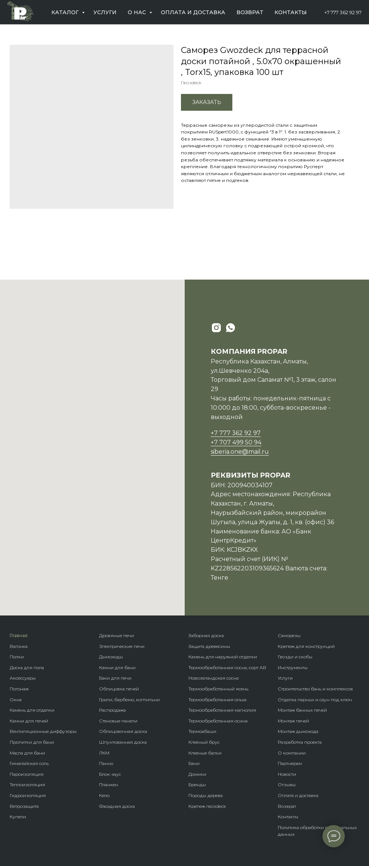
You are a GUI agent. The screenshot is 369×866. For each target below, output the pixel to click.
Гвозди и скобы (295, 656)
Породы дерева (205, 795)
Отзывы (287, 784)
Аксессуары (23, 678)
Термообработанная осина (218, 721)
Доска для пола (27, 667)
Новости (287, 774)
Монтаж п (288, 721)
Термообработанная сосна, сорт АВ (227, 667)
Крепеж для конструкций (306, 646)
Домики (197, 774)
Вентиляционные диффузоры (43, 731)
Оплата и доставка (193, 12)
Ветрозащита (24, 806)
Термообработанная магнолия (222, 710)
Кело (104, 795)
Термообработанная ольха (217, 699)
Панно (106, 763)
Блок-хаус (110, 774)
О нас (137, 12)
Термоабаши (202, 731)
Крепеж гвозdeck (207, 806)
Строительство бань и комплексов (315, 689)
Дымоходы (111, 656)
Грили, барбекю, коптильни (129, 699)
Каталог (65, 12)
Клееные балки (205, 753)
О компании (292, 753)
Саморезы (289, 635)
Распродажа (112, 710)
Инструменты (293, 667)
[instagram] (216, 327)
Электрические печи (121, 646)
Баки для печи (115, 678)
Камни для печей (29, 721)
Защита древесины (209, 646)
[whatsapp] (230, 327)
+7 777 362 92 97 (343, 12)
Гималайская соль (29, 763)
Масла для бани (27, 753)
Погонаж (19, 689)
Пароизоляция (27, 774)
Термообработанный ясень (218, 689)
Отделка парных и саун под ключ (315, 699)
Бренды (197, 784)
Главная (19, 635)
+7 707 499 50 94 (236, 442)
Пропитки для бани (32, 742)
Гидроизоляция (28, 795)
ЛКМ (104, 753)
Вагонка (19, 646)
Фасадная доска (117, 806)
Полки (17, 656)
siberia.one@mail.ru (240, 451)
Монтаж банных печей (302, 710)
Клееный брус (204, 742)
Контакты (290, 12)
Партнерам (290, 763)
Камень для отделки (32, 710)
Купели (18, 816)
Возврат (249, 12)
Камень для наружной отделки (222, 656)
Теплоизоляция (27, 784)
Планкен (108, 784)
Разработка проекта (300, 742)
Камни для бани (117, 667)
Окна (16, 699)
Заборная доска (206, 635)
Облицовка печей (119, 689)
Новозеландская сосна (213, 678)
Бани (194, 763)
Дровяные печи (116, 635)
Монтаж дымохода (298, 731)
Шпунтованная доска (123, 742)
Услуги (105, 12)
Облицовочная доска (123, 731)
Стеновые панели (118, 721)
